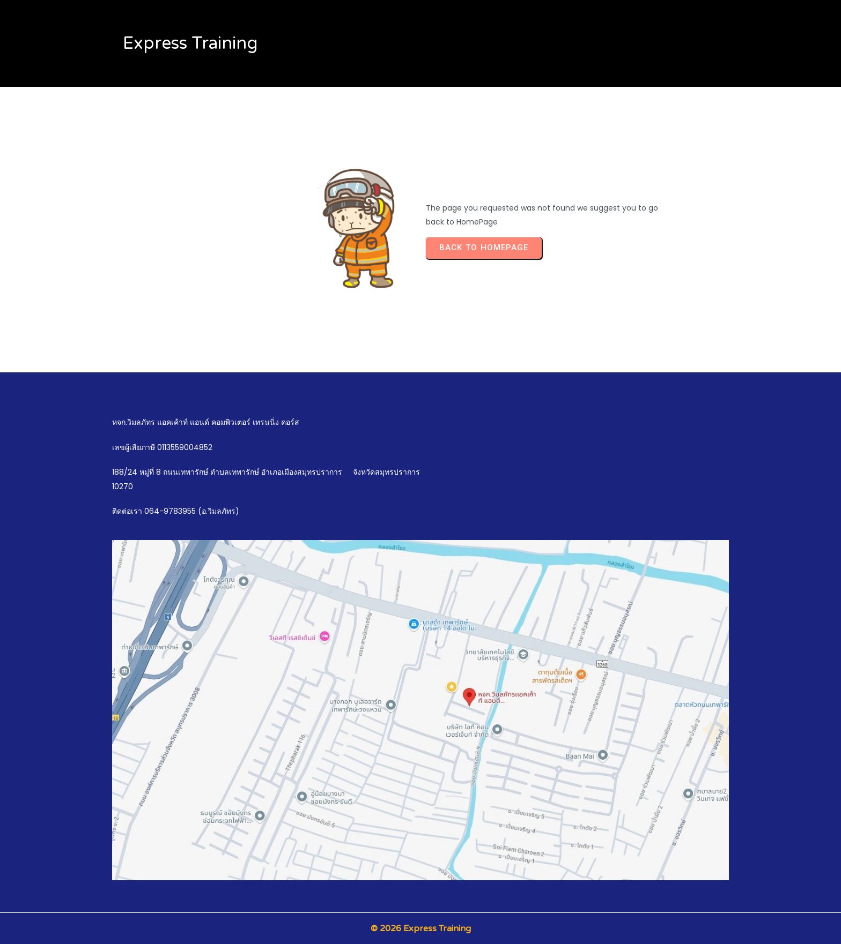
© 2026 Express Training (421, 928)
